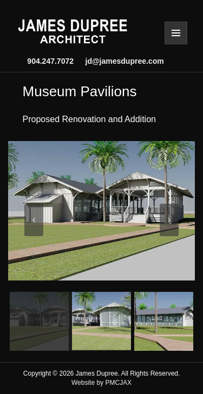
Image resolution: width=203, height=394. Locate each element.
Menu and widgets (176, 33)
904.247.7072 (50, 61)
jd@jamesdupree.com (120, 61)
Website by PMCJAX (101, 382)
